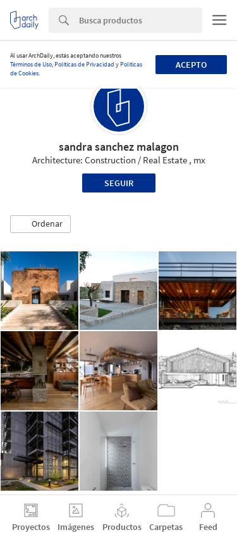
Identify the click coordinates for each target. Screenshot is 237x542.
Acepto (191, 64)
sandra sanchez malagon (119, 146)
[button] (40, 224)
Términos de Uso (31, 64)
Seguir (118, 183)
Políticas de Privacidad (84, 64)
